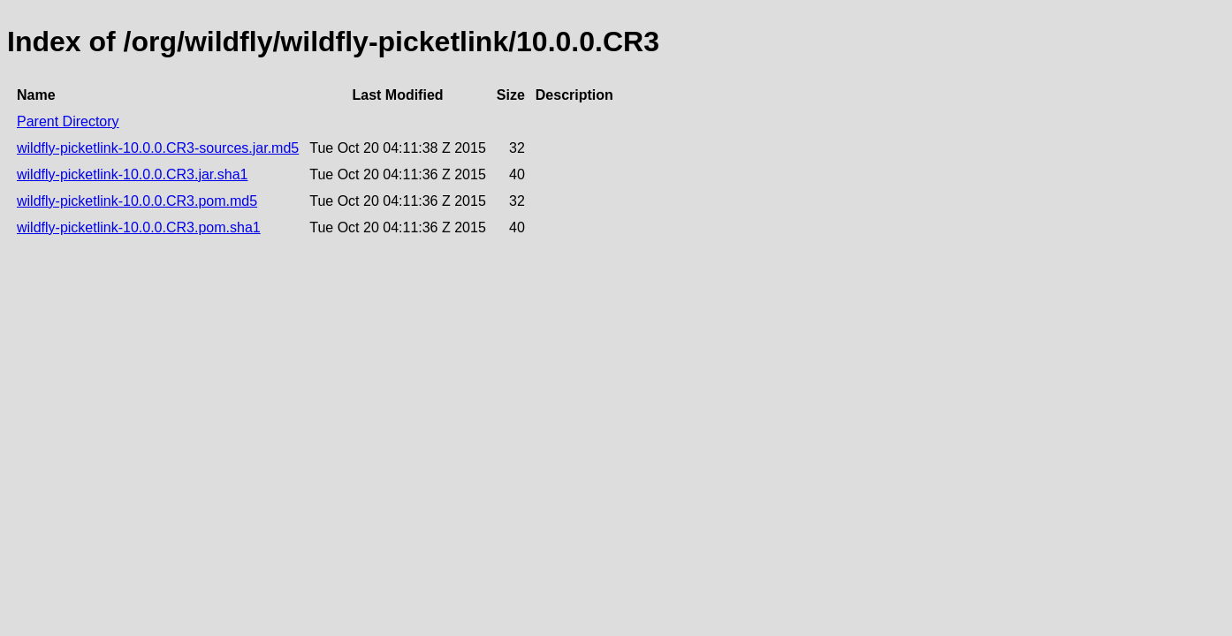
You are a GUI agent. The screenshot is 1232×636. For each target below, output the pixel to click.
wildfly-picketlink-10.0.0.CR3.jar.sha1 (132, 174)
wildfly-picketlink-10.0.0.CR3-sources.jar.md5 (158, 147)
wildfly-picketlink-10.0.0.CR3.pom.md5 (137, 200)
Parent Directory (68, 121)
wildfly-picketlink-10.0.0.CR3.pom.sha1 (139, 227)
